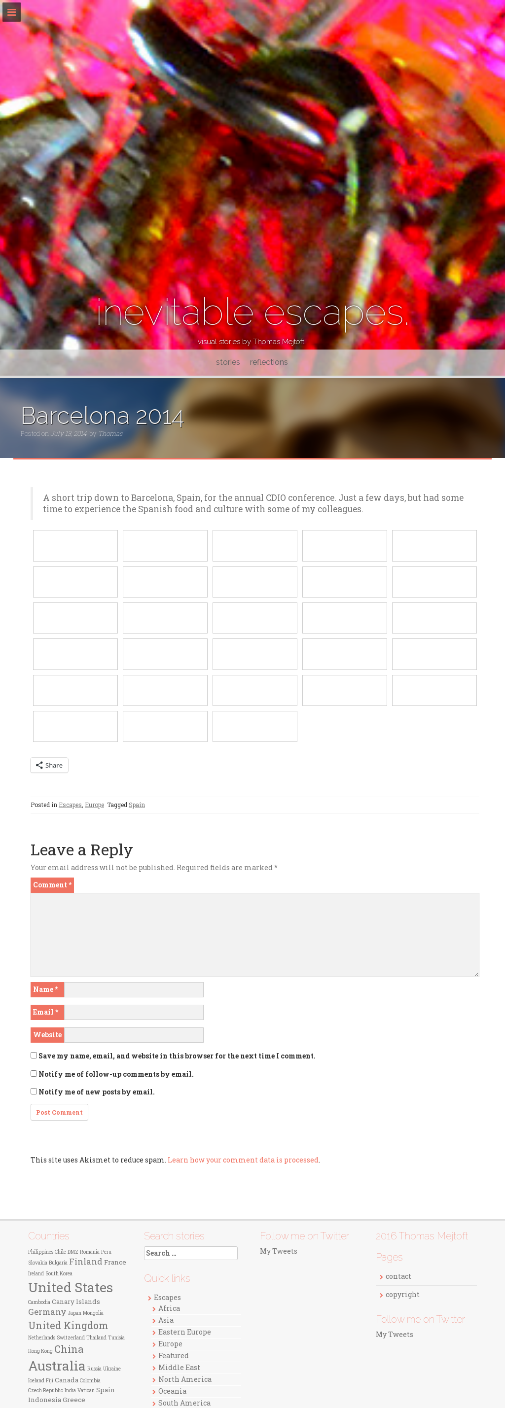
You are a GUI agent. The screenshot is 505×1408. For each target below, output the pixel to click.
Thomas (110, 433)
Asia (166, 1320)
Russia (94, 1369)
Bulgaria (58, 1263)
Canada (66, 1379)
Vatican (86, 1390)
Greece (74, 1399)
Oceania (172, 1391)
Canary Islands (76, 1301)
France (115, 1262)
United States (70, 1287)
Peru (106, 1252)
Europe (94, 805)
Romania (90, 1252)
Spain (137, 805)
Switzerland (71, 1338)
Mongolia (93, 1313)
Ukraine (112, 1369)
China (68, 1348)
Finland (86, 1261)
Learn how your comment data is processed (243, 1159)
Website (47, 1034)
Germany (47, 1311)
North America (185, 1379)
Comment (52, 884)
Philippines (40, 1252)
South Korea (58, 1273)
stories (228, 362)
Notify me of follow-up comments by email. (116, 1074)
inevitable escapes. (253, 312)
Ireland (36, 1273)
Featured (173, 1355)
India (70, 1390)
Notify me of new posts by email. (96, 1091)
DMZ (73, 1252)
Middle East (179, 1367)
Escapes (70, 805)
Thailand (96, 1338)
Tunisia (116, 1338)
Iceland (36, 1380)
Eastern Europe (184, 1332)
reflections (269, 362)
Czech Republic (45, 1390)
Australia (57, 1365)
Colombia (90, 1380)
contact (398, 1276)
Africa (169, 1308)
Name (45, 989)
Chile (60, 1252)
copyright (403, 1294)
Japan (74, 1313)
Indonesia (44, 1399)
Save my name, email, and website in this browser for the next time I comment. (177, 1055)
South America (184, 1403)
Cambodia (39, 1302)
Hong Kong (40, 1351)
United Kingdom (68, 1325)
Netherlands (41, 1338)
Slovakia (37, 1263)
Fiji (49, 1380)
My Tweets (278, 1251)
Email (45, 1012)
